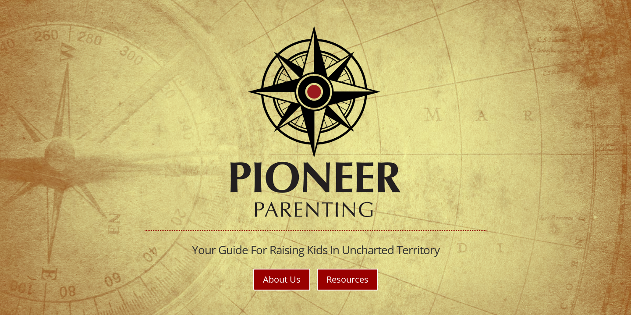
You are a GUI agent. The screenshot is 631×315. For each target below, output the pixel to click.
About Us (282, 279)
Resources (347, 279)
